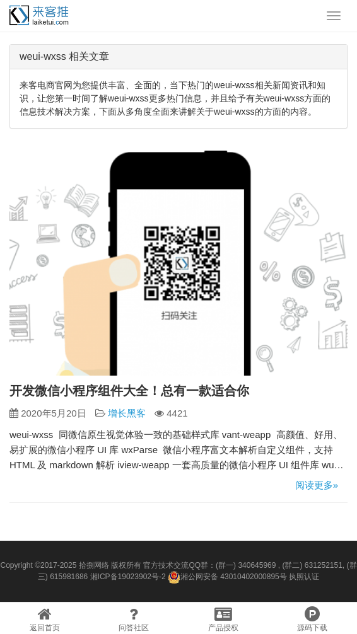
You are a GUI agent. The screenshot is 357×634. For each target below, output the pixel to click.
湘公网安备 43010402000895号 (227, 577)
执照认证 (304, 576)
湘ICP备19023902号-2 (128, 576)
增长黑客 (127, 413)
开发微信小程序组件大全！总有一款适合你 (129, 391)
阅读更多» (316, 485)
